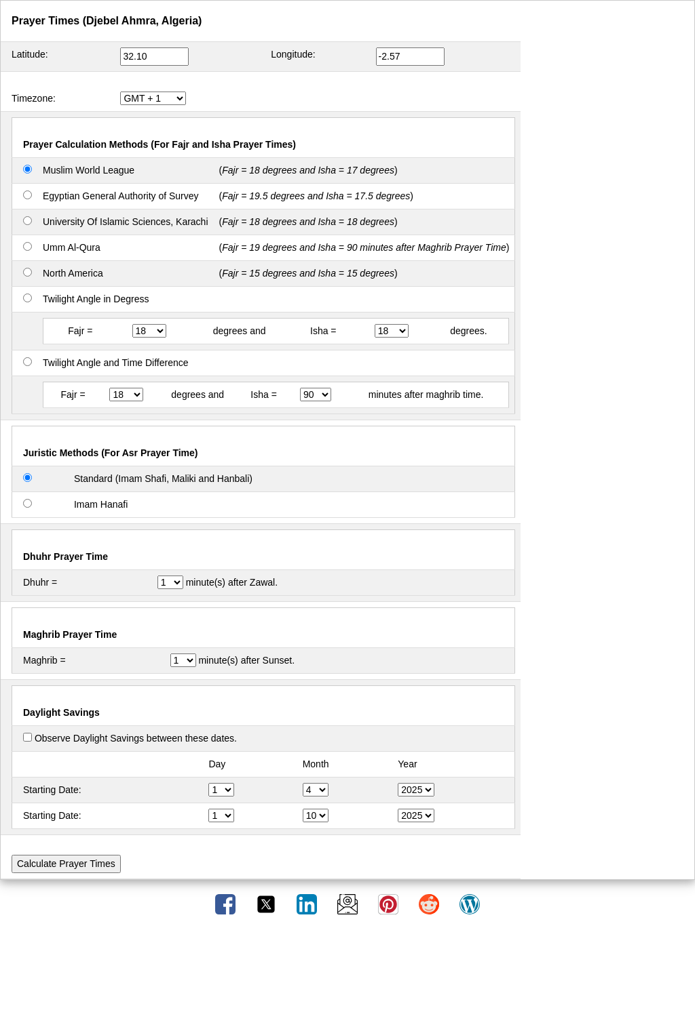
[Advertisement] (347, 977)
